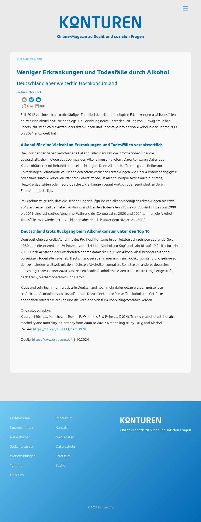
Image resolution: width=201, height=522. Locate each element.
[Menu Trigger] (185, 8)
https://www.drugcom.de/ (52, 339)
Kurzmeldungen (29, 59)
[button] (24, 99)
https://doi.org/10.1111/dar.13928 (59, 329)
